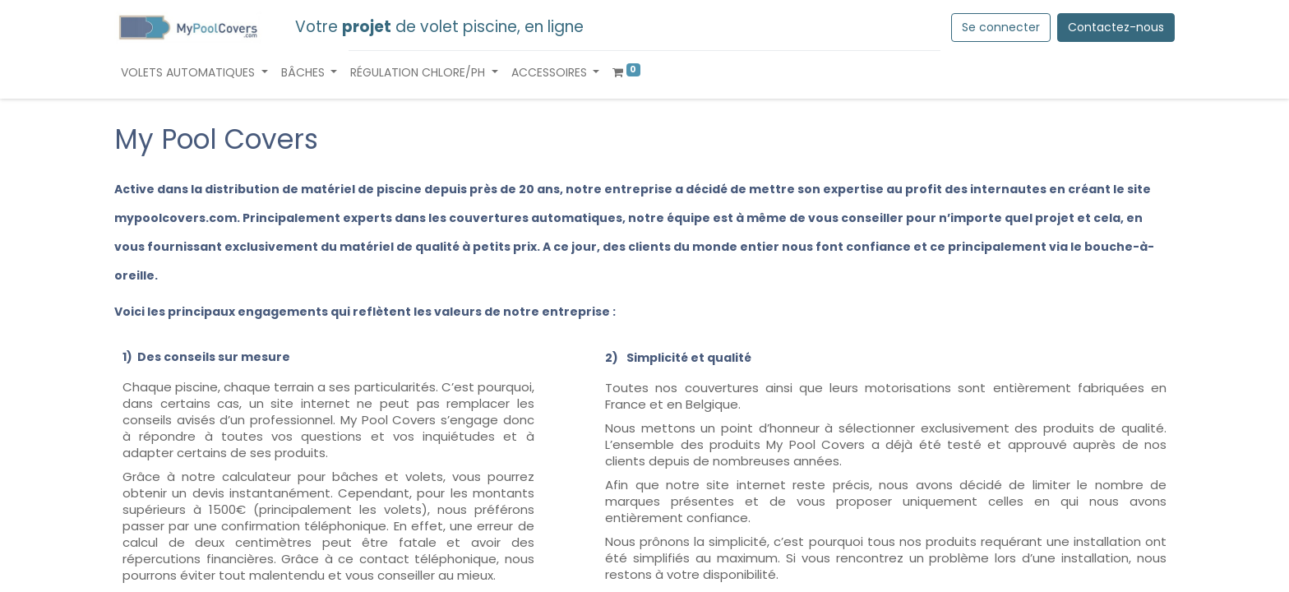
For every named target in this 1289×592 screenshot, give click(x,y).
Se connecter (1001, 27)
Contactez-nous (1116, 27)
